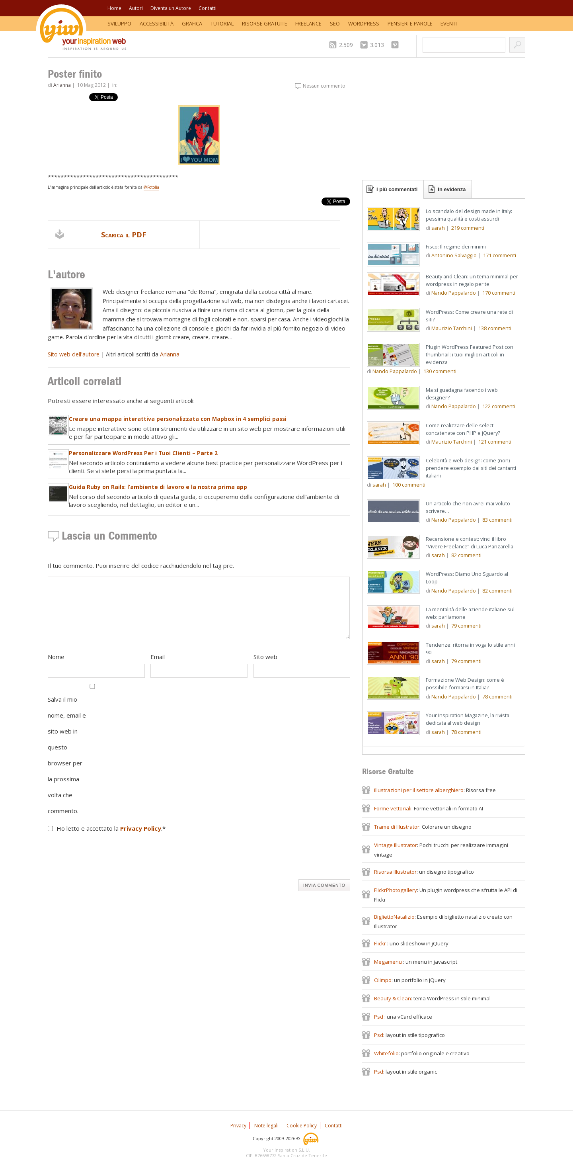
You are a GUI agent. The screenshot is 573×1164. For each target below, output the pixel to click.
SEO (335, 23)
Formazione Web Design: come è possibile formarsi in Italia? (465, 683)
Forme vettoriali (392, 808)
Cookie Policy (301, 1125)
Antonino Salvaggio (454, 255)
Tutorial (222, 23)
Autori (136, 8)
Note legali (266, 1125)
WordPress (363, 23)
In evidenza (452, 189)
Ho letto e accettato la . (111, 828)
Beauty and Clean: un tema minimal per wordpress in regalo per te (472, 280)
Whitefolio (386, 1053)
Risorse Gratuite (264, 23)
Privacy (238, 1125)
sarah (438, 227)
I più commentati (396, 189)
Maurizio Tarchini (451, 328)
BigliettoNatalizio (394, 916)
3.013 (377, 45)
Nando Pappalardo (453, 292)
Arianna (62, 85)
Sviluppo (119, 23)
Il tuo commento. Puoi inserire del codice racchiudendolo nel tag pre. (141, 565)
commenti (467, 227)
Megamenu (388, 961)
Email (157, 657)
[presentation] (108, 857)
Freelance (308, 23)
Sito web (265, 657)
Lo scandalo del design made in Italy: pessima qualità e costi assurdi (469, 214)
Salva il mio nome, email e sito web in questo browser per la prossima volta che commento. (67, 755)
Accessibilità (156, 23)
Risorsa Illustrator (395, 871)
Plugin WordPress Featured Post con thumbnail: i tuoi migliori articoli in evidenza (469, 354)
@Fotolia (151, 187)
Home (114, 8)
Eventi (448, 23)
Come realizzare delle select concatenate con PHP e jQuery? (463, 429)
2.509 (346, 45)
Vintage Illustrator (395, 845)
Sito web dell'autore (73, 354)
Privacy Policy (140, 828)
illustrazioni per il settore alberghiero (419, 790)
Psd (379, 1016)
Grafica (192, 23)
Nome (56, 657)
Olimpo (383, 980)
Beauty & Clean (392, 998)
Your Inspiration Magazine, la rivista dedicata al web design (467, 719)
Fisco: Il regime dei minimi (456, 246)
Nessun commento (324, 85)
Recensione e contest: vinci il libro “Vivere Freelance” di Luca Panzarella (469, 542)
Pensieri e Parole (410, 23)
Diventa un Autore (170, 8)
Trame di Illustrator (396, 826)
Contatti (207, 8)
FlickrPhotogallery (395, 890)
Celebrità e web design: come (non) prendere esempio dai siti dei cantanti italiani (471, 468)
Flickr (380, 943)
